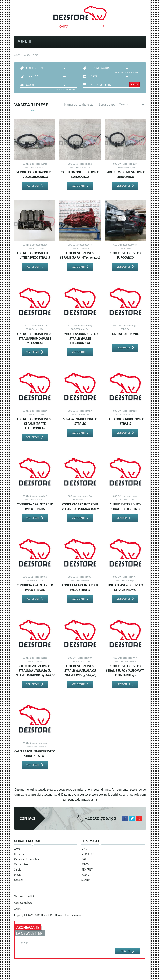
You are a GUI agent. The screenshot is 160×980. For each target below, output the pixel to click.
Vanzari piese (21, 864)
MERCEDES (87, 854)
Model (31, 84)
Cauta (134, 84)
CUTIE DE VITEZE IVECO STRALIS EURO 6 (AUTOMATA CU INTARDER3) (125, 671)
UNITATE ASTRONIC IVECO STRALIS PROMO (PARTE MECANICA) (34, 338)
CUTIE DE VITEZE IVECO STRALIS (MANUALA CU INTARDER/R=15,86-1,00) (80, 671)
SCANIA (85, 880)
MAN (84, 849)
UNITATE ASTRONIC (125, 334)
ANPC (17, 909)
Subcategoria (99, 68)
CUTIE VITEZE (35, 68)
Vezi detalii (32, 186)
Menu (24, 42)
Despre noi (20, 854)
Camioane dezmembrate (27, 859)
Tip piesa (32, 76)
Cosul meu (140, 41)
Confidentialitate (23, 902)
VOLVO (85, 874)
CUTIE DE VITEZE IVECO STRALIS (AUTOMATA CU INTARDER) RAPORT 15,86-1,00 (35, 671)
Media (17, 874)
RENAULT (87, 869)
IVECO (93, 76)
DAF (83, 859)
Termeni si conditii (24, 896)
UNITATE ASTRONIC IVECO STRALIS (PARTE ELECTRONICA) (80, 338)
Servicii (18, 869)
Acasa (17, 849)
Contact (18, 880)
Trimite (125, 951)
